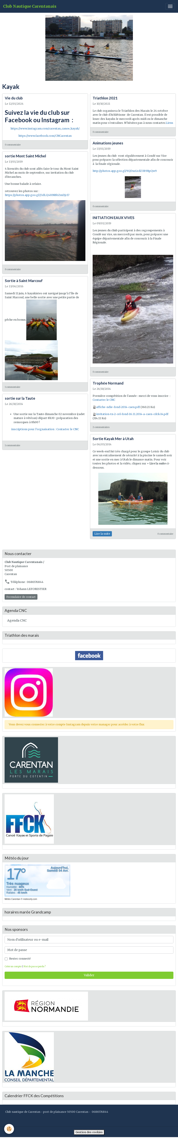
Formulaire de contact (21, 597)
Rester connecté (20, 958)
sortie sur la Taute (20, 398)
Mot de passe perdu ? (34, 966)
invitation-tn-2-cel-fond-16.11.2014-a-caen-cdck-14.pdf (132, 414)
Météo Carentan (12, 899)
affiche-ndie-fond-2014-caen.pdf (118, 407)
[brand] (29, 6)
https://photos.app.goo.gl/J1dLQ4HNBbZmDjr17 (37, 195)
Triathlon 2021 (105, 98)
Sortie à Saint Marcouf (24, 280)
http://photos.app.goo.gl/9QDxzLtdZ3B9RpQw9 (125, 171)
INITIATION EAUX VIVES (113, 217)
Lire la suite (102, 533)
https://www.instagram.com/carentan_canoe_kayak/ (45, 128)
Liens (169, 122)
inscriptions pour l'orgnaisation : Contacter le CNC (45, 429)
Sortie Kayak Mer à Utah (113, 438)
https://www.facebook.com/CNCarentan (45, 135)
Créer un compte (13, 966)
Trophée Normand (108, 383)
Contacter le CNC (104, 399)
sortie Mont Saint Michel (25, 156)
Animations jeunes (108, 143)
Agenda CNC (17, 620)
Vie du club (14, 98)
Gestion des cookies (89, 1132)
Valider (89, 975)
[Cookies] (9, 1129)
